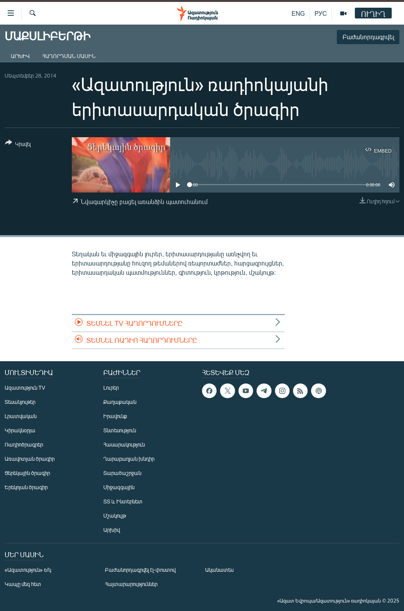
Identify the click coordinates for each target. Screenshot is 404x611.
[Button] (18, 144)
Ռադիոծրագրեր (24, 444)
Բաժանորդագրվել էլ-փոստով (140, 569)
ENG (298, 13)
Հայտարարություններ (131, 584)
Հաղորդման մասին (69, 56)
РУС (321, 13)
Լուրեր (111, 387)
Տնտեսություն (119, 430)
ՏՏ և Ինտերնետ (122, 501)
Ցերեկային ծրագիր (27, 473)
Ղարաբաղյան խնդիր (128, 458)
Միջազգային (118, 487)
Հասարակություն (124, 444)
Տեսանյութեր (20, 401)
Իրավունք (115, 416)
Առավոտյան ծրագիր (30, 458)
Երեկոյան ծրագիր (26, 487)
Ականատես (219, 569)
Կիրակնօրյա (20, 430)
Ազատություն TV (25, 387)
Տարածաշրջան (122, 473)
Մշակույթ (114, 515)
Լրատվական (20, 416)
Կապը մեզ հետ (23, 584)
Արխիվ (20, 56)
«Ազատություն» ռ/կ (28, 569)
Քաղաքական (119, 401)
